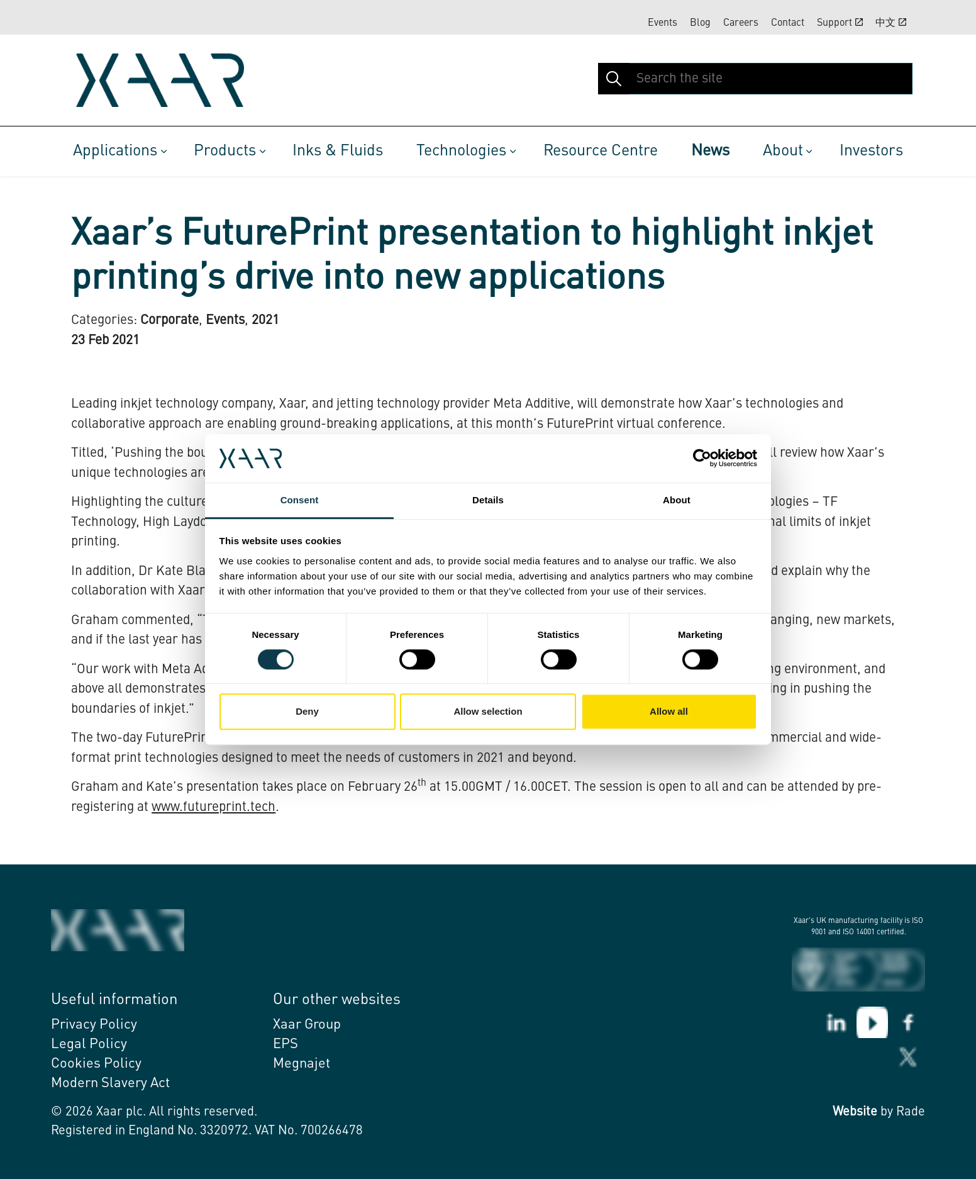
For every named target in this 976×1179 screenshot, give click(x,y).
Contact (787, 23)
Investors (871, 151)
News (710, 151)
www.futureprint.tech (213, 807)
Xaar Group (307, 1025)
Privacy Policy (94, 1025)
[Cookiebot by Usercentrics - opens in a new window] (702, 458)
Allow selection (487, 711)
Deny (307, 711)
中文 (890, 22)
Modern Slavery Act (110, 1083)
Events (662, 23)
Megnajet (301, 1064)
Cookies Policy (96, 1064)
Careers (740, 23)
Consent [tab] (299, 500)
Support (840, 22)
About (783, 151)
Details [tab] (488, 500)
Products (225, 151)
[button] (613, 78)
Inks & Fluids (337, 151)
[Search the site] (755, 78)
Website (855, 1112)
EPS (285, 1044)
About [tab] (676, 500)
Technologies (461, 151)
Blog (700, 23)
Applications (115, 151)
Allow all (669, 711)
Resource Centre (600, 151)
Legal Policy (89, 1044)
